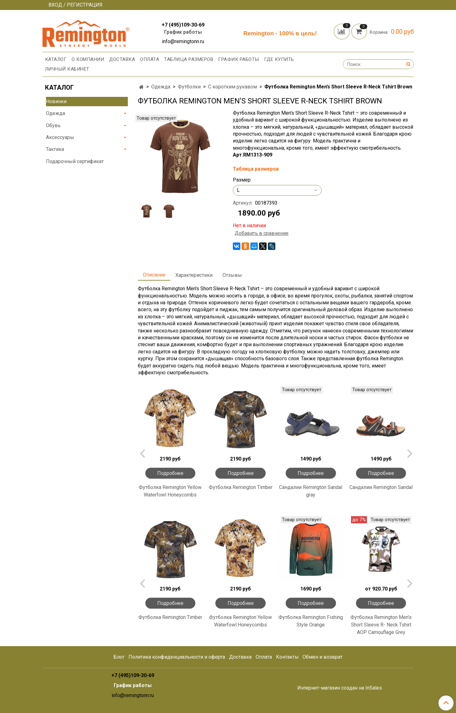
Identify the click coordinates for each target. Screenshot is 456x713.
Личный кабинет (67, 69)
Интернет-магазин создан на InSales (339, 688)
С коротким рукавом (232, 87)
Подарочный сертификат (75, 161)
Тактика (55, 149)
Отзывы (232, 275)
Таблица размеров (188, 59)
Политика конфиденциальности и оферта (176, 657)
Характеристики (194, 275)
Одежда (160, 87)
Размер (242, 179)
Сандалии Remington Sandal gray (310, 491)
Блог (119, 657)
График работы (183, 32)
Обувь (53, 125)
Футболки (189, 87)
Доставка (122, 59)
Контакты (287, 657)
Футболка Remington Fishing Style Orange (310, 621)
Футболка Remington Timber (241, 487)
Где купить (279, 59)
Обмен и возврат (323, 657)
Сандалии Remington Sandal (381, 487)
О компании (88, 59)
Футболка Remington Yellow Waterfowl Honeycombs (170, 491)
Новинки (56, 101)
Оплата (149, 59)
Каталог (56, 59)
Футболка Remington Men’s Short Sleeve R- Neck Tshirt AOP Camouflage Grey (381, 624)
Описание (154, 275)
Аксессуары (60, 137)
